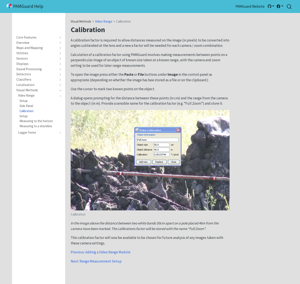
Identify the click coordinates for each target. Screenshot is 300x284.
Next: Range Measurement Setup (96, 261)
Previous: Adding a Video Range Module (100, 252)
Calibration (123, 21)
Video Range (103, 21)
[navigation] (36, 37)
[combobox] (289, 6)
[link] (271, 6)
